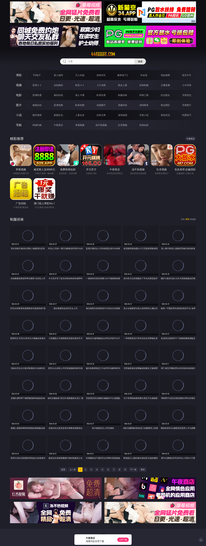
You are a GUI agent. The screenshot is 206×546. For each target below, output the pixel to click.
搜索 (140, 61)
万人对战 (79, 75)
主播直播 (165, 85)
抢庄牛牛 (186, 75)
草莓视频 (79, 125)
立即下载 (123, 539)
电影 (19, 95)
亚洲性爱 (37, 95)
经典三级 (143, 95)
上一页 (73, 469)
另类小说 (143, 115)
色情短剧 (143, 125)
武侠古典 (101, 115)
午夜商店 (58, 125)
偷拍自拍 (58, 95)
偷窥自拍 (37, 105)
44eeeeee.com (103, 54)
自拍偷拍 (58, 85)
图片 (19, 105)
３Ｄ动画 (101, 85)
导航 (19, 125)
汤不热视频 (101, 125)
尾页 (143, 469)
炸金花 (143, 75)
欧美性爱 (101, 95)
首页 (63, 469)
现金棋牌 (165, 75)
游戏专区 (101, 75)
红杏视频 (122, 125)
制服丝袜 (122, 95)
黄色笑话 (165, 115)
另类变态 (186, 95)
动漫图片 (101, 105)
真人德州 (58, 75)
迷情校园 (122, 115)
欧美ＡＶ (79, 85)
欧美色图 (79, 105)
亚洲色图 (58, 105)
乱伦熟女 (165, 95)
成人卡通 (79, 95)
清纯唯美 (143, 105)
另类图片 (186, 105)
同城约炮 (37, 125)
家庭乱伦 (58, 115)
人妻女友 (79, 115)
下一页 (133, 469)
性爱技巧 (186, 115)
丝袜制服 (143, 85)
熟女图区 (165, 105)
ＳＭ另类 (186, 85)
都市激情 (37, 115)
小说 (19, 115)
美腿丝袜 (122, 105)
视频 (19, 85)
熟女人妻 (122, 85)
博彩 (19, 75)
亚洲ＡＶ (37, 85)
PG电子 (37, 75)
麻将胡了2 (122, 75)
